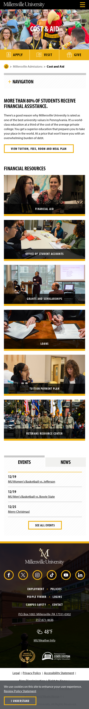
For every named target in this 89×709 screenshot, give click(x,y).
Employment (35, 589)
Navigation (23, 81)
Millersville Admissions (27, 66)
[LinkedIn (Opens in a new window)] (80, 575)
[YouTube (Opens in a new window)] (66, 575)
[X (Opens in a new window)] (23, 575)
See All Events (45, 525)
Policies (56, 589)
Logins (57, 597)
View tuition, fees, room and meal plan (39, 149)
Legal (16, 673)
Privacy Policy (32, 673)
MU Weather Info (44, 640)
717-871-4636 (44, 619)
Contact (57, 604)
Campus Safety (36, 604)
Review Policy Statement (20, 691)
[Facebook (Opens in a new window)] (9, 575)
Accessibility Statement (59, 673)
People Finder (37, 597)
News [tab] (66, 462)
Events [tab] (24, 462)
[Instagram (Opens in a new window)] (37, 575)
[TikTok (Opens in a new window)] (52, 575)
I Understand (20, 701)
